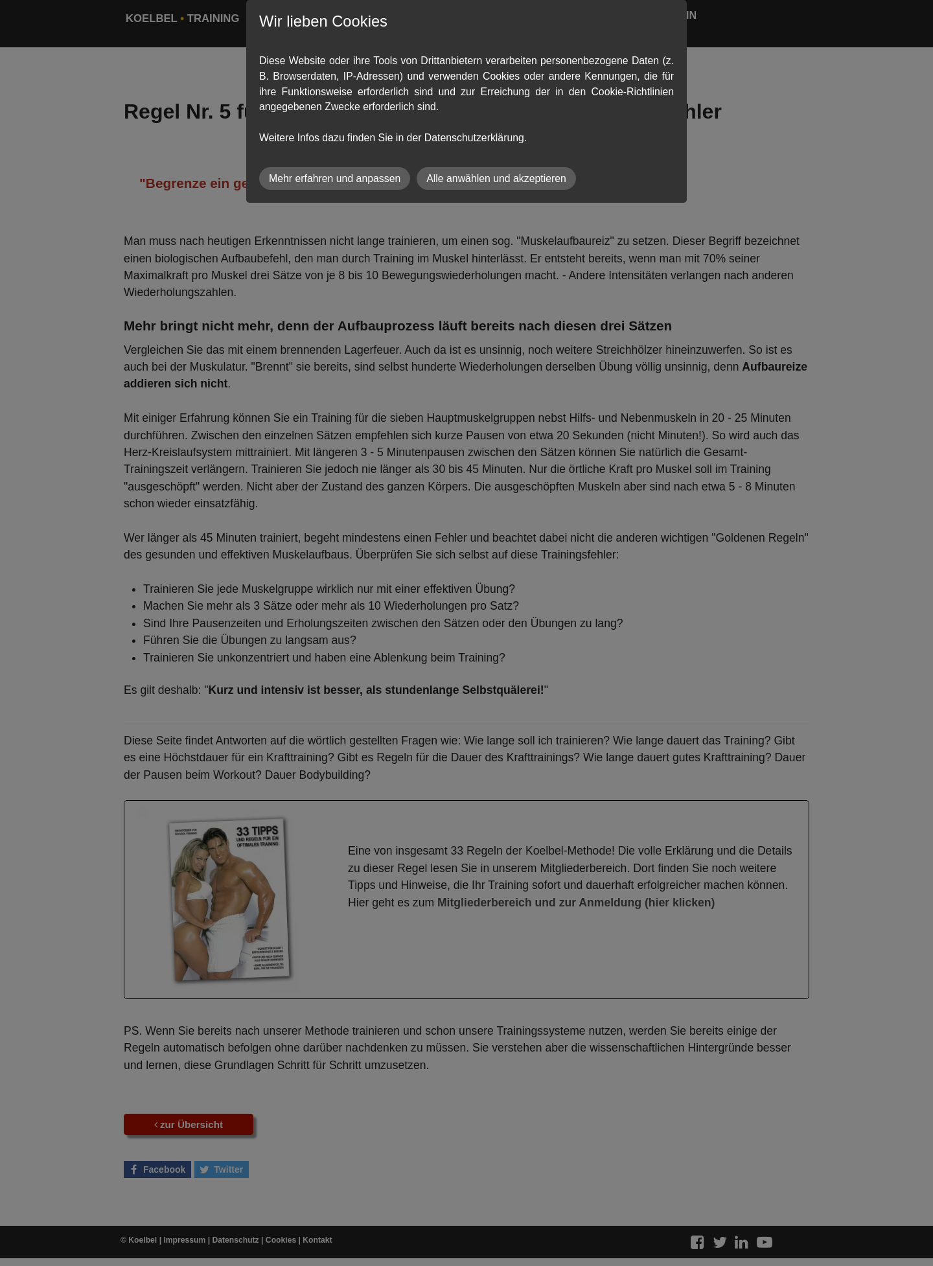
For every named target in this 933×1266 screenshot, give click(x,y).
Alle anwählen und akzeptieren (496, 178)
